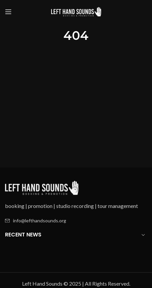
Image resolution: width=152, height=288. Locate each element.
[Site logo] (76, 11)
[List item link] (76, 220)
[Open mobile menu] (8, 11)
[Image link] (42, 187)
